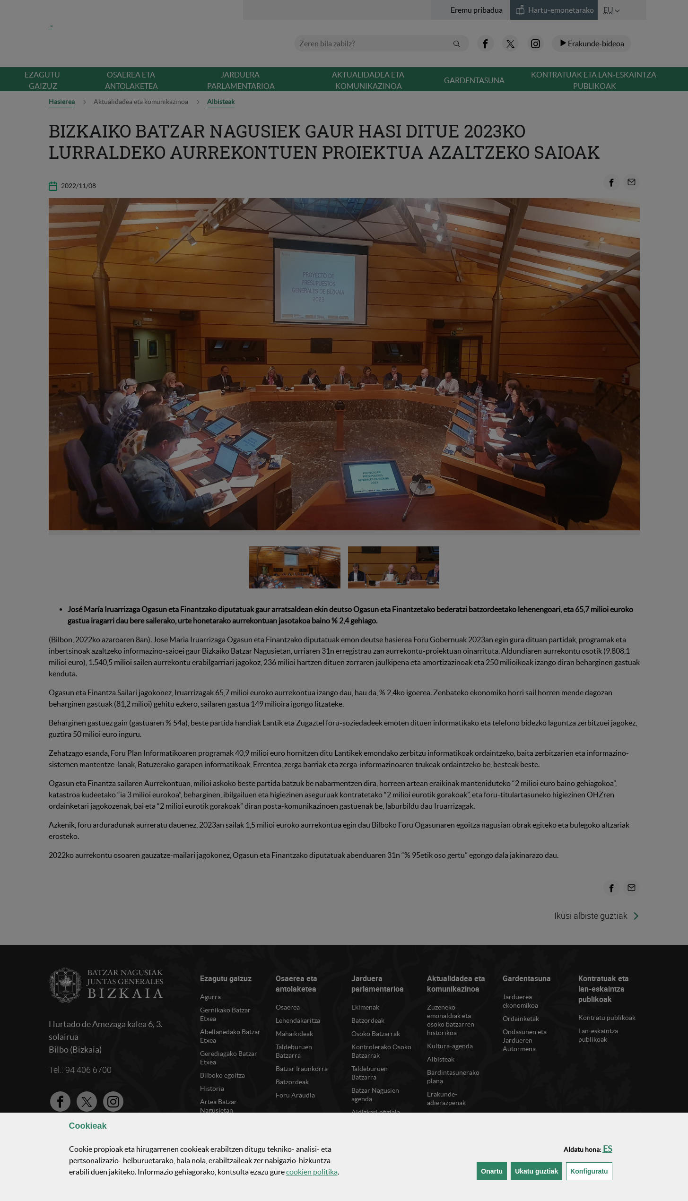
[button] (607, 1149)
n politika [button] (312, 1171)
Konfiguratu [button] (591, 1170)
